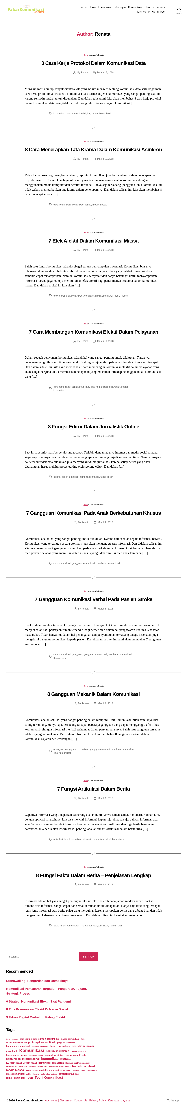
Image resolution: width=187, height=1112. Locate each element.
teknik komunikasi (115, 839)
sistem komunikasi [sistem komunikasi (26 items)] (49, 1074)
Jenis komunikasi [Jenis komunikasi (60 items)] (83, 1046)
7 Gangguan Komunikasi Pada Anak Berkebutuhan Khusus (93, 513)
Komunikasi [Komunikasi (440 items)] (31, 1050)
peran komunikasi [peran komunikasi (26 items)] (89, 1070)
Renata (84, 72)
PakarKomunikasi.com (29, 1100)
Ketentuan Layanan (119, 1100)
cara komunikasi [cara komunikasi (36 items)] (28, 1039)
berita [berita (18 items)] (8, 1039)
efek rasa (89, 295)
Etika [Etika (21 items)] (83, 1039)
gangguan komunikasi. (83, 563)
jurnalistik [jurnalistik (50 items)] (12, 1051)
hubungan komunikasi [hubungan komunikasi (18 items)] (39, 1046)
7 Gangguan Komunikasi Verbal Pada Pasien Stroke (93, 599)
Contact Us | (81, 1100)
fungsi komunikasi (69, 925)
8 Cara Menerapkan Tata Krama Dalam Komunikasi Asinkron (93, 149)
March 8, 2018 (105, 608)
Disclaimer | (66, 1100)
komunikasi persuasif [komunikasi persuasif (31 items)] (16, 1066)
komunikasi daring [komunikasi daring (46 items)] (16, 1055)
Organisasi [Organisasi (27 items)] (65, 1070)
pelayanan (114, 387)
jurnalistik (73, 477)
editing (57, 477)
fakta (56, 925)
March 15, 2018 (105, 250)
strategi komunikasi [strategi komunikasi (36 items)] (69, 1074)
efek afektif (59, 295)
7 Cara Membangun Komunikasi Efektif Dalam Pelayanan (93, 332)
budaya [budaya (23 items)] (15, 1039)
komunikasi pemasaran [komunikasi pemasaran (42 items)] (51, 1062)
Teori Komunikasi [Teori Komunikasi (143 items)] (49, 1077)
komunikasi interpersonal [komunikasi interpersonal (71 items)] (23, 1058)
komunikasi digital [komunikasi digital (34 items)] (54, 1055)
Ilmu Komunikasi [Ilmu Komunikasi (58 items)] (60, 1046)
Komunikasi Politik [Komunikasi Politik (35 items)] (38, 1066)
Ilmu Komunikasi (104, 295)
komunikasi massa (89, 477)
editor (64, 477)
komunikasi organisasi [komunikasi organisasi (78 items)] (21, 1062)
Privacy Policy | (98, 1100)
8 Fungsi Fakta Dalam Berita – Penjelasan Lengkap (93, 875)
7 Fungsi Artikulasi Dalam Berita (93, 789)
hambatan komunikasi (108, 563)
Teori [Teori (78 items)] (29, 1077)
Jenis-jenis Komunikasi (128, 7)
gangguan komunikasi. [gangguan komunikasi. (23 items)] (66, 1043)
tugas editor (106, 477)
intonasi (87, 839)
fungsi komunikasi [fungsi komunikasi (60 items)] (43, 1042)
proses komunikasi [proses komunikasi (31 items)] (15, 1074)
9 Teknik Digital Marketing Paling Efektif (35, 1017)
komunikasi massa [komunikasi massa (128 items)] (56, 1059)
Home (83, 7)
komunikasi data (62, 113)
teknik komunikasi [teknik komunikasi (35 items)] (15, 1078)
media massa (100, 204)
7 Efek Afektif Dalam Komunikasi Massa (93, 241)
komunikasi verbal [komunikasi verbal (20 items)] (56, 1067)
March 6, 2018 (105, 798)
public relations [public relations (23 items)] (32, 1074)
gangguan (77, 654)
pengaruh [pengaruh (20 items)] (75, 1070)
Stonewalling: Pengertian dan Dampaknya (37, 980)
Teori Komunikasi (155, 7)
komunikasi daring (81, 204)
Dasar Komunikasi (100, 7)
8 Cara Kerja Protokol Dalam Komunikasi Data (93, 63)
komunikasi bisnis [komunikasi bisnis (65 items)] (57, 1051)
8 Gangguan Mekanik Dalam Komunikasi (93, 694)
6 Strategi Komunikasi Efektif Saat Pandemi (38, 1001)
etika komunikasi (62, 204)
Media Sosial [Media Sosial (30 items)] (32, 1070)
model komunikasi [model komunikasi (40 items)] (49, 1070)
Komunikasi (98, 839)
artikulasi (58, 839)
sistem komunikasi (101, 113)
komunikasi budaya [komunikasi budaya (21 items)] (78, 1051)
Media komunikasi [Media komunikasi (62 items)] (83, 1066)
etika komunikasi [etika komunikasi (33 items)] (14, 1042)
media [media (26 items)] (67, 1066)
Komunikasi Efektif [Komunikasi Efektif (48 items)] (75, 1055)
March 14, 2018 (105, 341)
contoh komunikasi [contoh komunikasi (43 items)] (48, 1039)
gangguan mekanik (100, 749)
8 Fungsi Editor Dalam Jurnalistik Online (93, 426)
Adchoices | (52, 1100)
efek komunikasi (74, 295)
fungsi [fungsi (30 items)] (27, 1043)
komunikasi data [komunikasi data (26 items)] (36, 1055)
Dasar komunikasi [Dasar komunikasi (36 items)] (70, 1039)
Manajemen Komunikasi (151, 11)
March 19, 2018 (105, 72)
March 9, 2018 (105, 522)
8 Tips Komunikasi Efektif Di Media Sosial (37, 1009)
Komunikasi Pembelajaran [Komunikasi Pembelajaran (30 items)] (77, 1063)
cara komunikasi (62, 387)
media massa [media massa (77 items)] (15, 1070)
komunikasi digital (81, 113)
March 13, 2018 (105, 436)
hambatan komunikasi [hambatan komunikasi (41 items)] (18, 1046)
